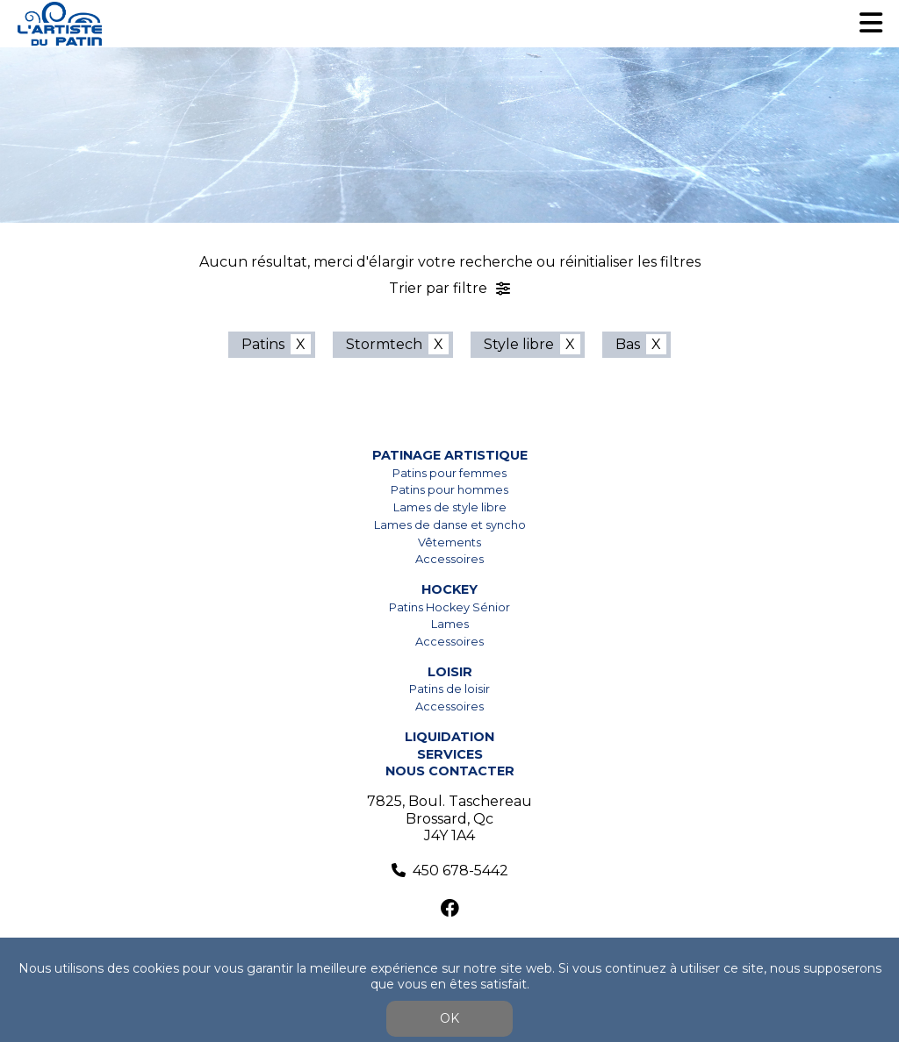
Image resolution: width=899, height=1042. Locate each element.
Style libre (519, 344)
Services (450, 754)
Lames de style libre (450, 507)
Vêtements (449, 542)
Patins (262, 344)
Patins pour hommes (449, 489)
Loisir (450, 672)
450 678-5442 (460, 870)
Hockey (449, 589)
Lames (450, 624)
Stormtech (384, 344)
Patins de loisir (449, 689)
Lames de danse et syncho (450, 525)
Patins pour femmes (449, 473)
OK (449, 1018)
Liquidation (449, 737)
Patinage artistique (450, 455)
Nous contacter (449, 771)
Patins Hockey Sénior (449, 607)
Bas (627, 344)
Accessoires (449, 559)
